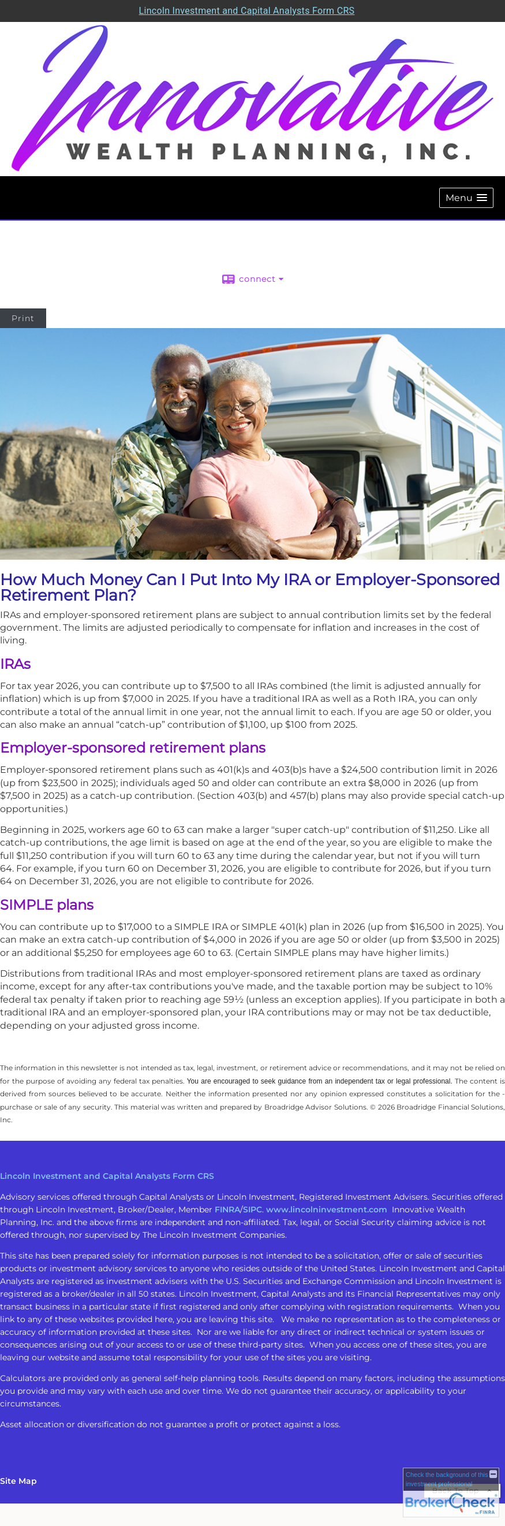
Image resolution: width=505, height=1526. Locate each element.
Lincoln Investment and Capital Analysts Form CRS (107, 1176)
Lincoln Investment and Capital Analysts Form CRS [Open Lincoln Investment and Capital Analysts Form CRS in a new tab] (247, 10)
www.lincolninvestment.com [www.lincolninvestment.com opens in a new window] (326, 1209)
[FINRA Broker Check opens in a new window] (451, 1492)
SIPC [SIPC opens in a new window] (252, 1209)
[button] (466, 198)
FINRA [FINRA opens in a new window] (227, 1209)
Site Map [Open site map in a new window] (18, 1481)
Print (23, 318)
